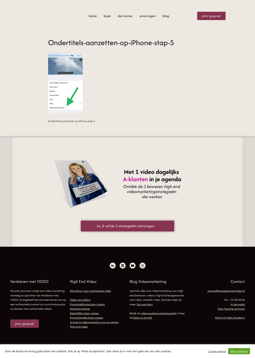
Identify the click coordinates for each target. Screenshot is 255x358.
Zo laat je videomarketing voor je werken (94, 322)
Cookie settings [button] (217, 351)
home (93, 16)
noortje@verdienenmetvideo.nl (226, 291)
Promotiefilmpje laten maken (87, 304)
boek (107, 16)
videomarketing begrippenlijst (158, 313)
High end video (79, 327)
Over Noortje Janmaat (231, 309)
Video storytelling (80, 300)
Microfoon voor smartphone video (90, 291)
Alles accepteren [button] (239, 351)
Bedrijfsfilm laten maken (84, 313)
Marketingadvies (80, 309)
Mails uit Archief (142, 318)
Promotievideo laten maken (86, 318)
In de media (238, 304)
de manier (125, 16)
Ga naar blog (145, 304)
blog (166, 16)
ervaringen (148, 16)
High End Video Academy (230, 318)
